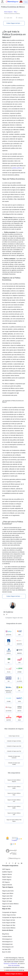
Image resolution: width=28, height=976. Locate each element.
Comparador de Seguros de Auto (11, 917)
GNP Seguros (6, 869)
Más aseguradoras (14, 773)
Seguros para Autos (8, 891)
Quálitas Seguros (7, 872)
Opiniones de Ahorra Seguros (15, 838)
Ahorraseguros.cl (7, 939)
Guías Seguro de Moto (8, 922)
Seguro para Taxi (7, 898)
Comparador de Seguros (9, 912)
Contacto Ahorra (7, 936)
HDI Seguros (6, 882)
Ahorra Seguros (8, 11)
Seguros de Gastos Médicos (10, 903)
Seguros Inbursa (7, 874)
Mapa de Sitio (6, 908)
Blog (15, 11)
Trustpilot (14, 840)
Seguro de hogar (7, 901)
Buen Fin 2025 (6, 952)
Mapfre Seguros (6, 877)
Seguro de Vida (6, 906)
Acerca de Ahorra (7, 930)
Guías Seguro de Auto (8, 920)
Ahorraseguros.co (7, 941)
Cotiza (25, 2)
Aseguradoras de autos (14, 623)
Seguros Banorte (7, 884)
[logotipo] (14, 858)
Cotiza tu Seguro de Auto (14, 974)
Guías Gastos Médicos (8, 928)
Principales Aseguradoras (10, 865)
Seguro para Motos (7, 893)
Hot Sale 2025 (6, 949)
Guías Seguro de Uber (8, 925)
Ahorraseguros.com (8, 947)
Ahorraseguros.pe (7, 944)
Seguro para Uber (7, 896)
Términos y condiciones (10, 963)
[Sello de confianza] (13, 853)
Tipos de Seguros (7, 887)
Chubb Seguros (6, 879)
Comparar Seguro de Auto (14, 618)
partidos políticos (17, 168)
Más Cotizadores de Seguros (14, 729)
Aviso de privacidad (13, 965)
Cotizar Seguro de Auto (13, 23)
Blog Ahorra (5, 934)
